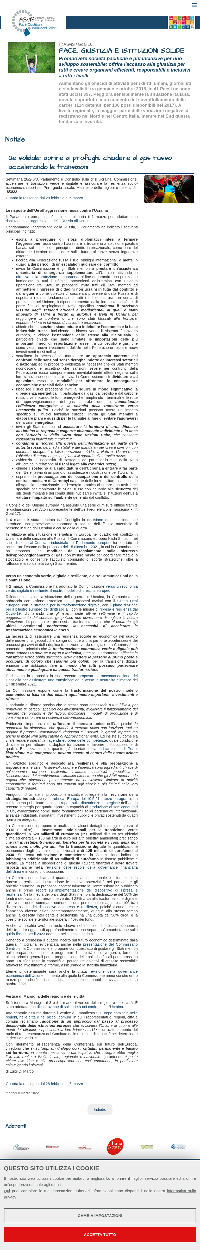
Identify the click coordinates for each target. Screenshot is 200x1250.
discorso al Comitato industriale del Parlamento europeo (62, 543)
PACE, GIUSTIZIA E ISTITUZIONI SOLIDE (121, 51)
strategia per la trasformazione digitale (67, 605)
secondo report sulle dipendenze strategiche (83, 803)
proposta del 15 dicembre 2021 (73, 547)
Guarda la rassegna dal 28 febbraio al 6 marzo (44, 198)
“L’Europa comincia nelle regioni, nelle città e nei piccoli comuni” (72, 1015)
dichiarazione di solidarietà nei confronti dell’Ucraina (80, 1007)
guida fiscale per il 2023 (25, 934)
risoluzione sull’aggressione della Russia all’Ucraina (49, 221)
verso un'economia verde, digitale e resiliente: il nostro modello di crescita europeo (72, 588)
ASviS (69, 44)
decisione (95, 520)
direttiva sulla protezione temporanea (47, 277)
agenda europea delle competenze (77, 740)
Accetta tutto (100, 1234)
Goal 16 (85, 44)
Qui (7, 1191)
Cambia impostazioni (100, 1215)
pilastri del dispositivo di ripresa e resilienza (58, 907)
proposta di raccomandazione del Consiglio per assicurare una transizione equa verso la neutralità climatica (72, 678)
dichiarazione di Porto (117, 749)
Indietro (100, 1109)
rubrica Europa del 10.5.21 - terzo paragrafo (91, 799)
